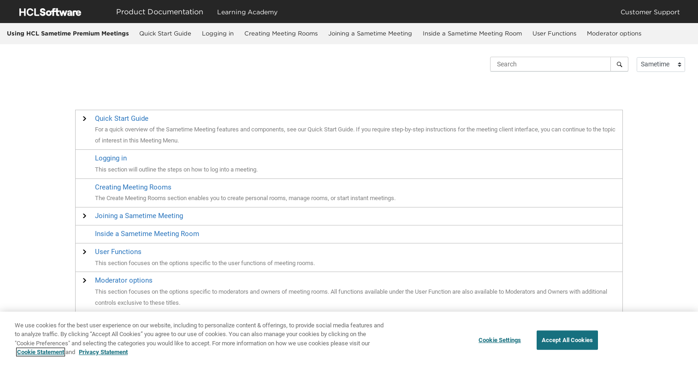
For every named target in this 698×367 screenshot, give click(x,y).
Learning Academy (247, 11)
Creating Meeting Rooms (281, 33)
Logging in (218, 33)
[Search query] (559, 64)
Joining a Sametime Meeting (370, 33)
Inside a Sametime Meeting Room (472, 33)
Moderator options (614, 33)
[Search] (619, 64)
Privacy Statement (103, 355)
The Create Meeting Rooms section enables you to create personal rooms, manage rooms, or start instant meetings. (245, 198)
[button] (121, 118)
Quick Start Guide (165, 33)
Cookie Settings (500, 342)
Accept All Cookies (567, 342)
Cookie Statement (40, 355)
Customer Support (650, 11)
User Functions (554, 33)
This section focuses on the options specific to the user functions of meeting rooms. (205, 263)
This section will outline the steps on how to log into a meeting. (176, 169)
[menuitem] (165, 33)
